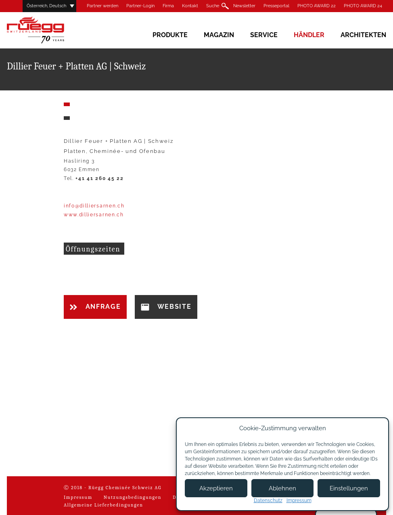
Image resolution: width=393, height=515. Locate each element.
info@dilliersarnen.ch (94, 206)
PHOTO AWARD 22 (316, 5)
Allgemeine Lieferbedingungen (103, 505)
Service (264, 35)
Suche (212, 5)
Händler (309, 35)
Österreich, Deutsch (46, 5)
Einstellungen (349, 488)
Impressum (78, 497)
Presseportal (276, 5)
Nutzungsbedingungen (132, 497)
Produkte (170, 35)
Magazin (219, 35)
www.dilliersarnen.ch (94, 215)
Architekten (363, 35)
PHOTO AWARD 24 (363, 5)
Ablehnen (282, 488)
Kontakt (190, 5)
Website (166, 307)
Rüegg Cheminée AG (47, 30)
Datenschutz (268, 500)
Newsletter (244, 5)
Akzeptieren (216, 488)
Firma (168, 5)
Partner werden (102, 5)
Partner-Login (140, 5)
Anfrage (95, 306)
